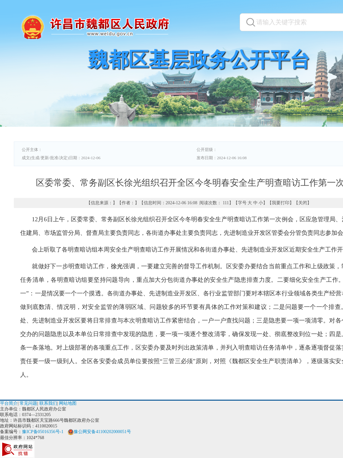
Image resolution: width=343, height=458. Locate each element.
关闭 (302, 202)
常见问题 (28, 403)
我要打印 (280, 202)
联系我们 (48, 403)
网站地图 (68, 403)
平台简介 (9, 403)
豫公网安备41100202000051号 (99, 431)
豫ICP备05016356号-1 (42, 431)
